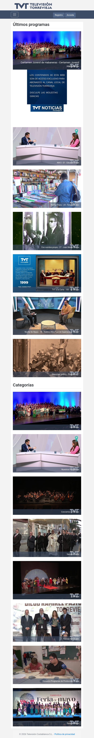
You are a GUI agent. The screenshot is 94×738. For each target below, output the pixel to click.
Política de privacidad (64, 734)
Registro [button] (59, 15)
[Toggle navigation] (14, 14)
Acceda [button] (70, 15)
